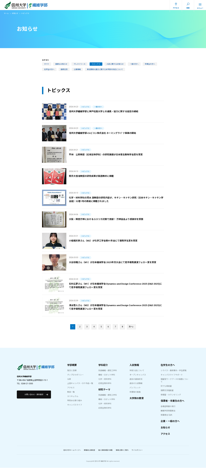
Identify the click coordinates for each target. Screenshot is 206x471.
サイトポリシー (137, 453)
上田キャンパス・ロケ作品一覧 (80, 386)
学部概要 (72, 368)
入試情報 (134, 368)
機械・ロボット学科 (106, 378)
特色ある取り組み (74, 404)
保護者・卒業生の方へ (172, 404)
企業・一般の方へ (170, 424)
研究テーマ (104, 392)
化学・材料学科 (104, 382)
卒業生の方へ (150, 66)
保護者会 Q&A (166, 418)
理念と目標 (71, 374)
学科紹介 (103, 368)
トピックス (96, 66)
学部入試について (137, 374)
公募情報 (77, 71)
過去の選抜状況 (136, 382)
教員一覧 (71, 395)
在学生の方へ (49, 71)
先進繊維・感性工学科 (107, 374)
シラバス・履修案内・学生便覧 (173, 374)
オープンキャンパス (138, 378)
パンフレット (135, 391)
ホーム (6, 15)
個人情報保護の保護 (105, 453)
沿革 (69, 382)
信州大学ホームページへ (72, 453)
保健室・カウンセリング (171, 398)
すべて (46, 66)
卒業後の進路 (135, 395)
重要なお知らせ (61, 66)
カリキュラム (72, 399)
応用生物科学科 (104, 386)
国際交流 (64, 71)
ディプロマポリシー (75, 378)
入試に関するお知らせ (115, 66)
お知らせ (15, 15)
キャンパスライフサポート (172, 378)
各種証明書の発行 (168, 409)
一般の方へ (134, 66)
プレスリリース (79, 66)
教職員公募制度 (89, 453)
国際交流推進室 (167, 393)
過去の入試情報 (136, 386)
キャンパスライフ (74, 408)
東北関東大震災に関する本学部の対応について (105, 71)
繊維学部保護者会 (168, 414)
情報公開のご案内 (122, 453)
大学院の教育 (137, 401)
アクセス (70, 391)
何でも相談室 (166, 389)
